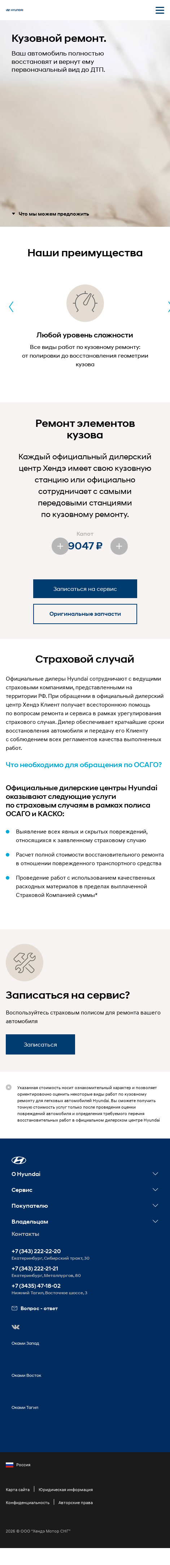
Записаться (40, 1044)
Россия (18, 1465)
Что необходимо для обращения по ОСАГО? (84, 765)
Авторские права (75, 1502)
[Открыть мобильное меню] (160, 10)
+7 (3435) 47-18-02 (36, 1285)
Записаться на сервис (85, 588)
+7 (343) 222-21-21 (35, 1268)
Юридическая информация (66, 1489)
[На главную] (14, 10)
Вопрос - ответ (35, 1308)
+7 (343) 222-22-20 (36, 1251)
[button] (19, 1160)
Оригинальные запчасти (85, 613)
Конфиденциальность (27, 1502)
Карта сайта (18, 1489)
